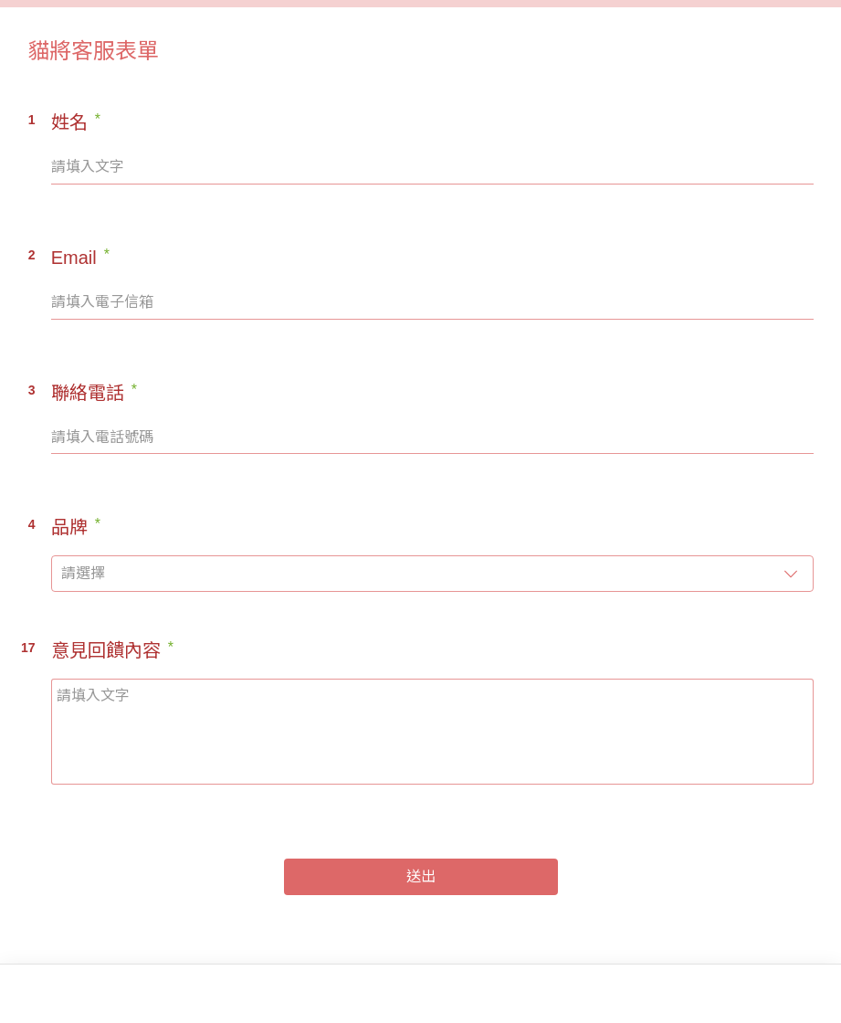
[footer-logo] (66, 996)
